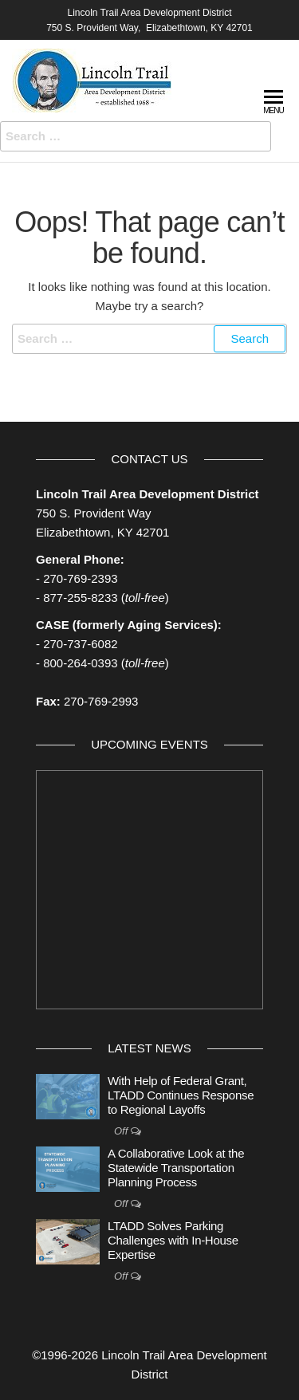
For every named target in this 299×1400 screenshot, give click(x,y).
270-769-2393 (80, 578)
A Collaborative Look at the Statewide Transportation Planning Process (176, 1167)
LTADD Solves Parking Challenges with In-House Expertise (173, 1240)
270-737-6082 (80, 644)
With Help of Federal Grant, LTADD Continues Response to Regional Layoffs (181, 1095)
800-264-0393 (80, 663)
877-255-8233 (80, 597)
